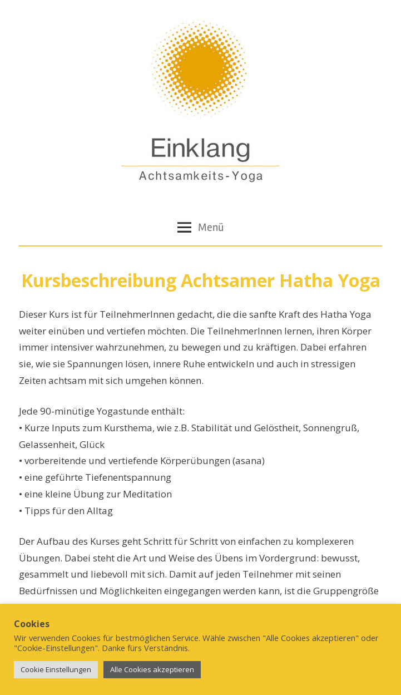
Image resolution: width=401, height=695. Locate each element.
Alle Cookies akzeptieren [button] (152, 669)
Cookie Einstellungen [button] (56, 669)
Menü (200, 227)
